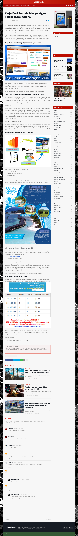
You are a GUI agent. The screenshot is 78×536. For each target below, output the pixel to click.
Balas (9, 432)
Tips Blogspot (63, 146)
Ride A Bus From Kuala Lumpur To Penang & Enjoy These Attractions (37, 371)
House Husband (63, 116)
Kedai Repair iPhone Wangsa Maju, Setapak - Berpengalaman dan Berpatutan (37, 405)
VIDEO (63, 161)
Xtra (63, 185)
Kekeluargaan (63, 123)
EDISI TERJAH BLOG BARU (63, 177)
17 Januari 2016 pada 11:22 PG (16, 471)
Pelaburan (63, 159)
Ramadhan (63, 138)
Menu (7, 2)
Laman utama (8, 9)
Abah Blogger (63, 217)
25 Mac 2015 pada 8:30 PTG (18, 436)
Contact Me (70, 533)
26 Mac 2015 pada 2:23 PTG (18, 462)
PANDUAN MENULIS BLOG (63, 114)
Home (6, 5)
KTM (63, 218)
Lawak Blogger (63, 176)
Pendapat (63, 189)
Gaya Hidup (12, 5)
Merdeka (63, 203)
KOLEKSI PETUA (63, 198)
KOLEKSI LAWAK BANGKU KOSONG (63, 174)
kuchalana (11, 436)
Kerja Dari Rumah (63, 133)
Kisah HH (63, 209)
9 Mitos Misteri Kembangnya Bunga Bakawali (58, 75)
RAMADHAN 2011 (63, 215)
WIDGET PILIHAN (63, 155)
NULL (63, 200)
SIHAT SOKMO (63, 220)
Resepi (17, 5)
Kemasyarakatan (63, 202)
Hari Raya (63, 144)
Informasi (63, 170)
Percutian (63, 131)
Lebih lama (48, 519)
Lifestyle (63, 110)
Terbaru (7, 519)
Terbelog (10, 445)
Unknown (10, 454)
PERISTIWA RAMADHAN (63, 213)
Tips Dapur (23, 5)
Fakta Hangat (63, 120)
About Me (65, 533)
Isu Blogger (63, 190)
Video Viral (63, 226)
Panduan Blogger (63, 207)
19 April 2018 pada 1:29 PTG (24, 479)
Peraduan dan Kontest (63, 196)
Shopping (63, 129)
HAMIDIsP (10, 428)
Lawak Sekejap (63, 172)
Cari (71, 2)
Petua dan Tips (63, 205)
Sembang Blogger (63, 118)
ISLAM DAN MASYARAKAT (63, 192)
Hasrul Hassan (15, 479)
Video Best (63, 162)
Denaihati (10, 462)
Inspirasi (63, 181)
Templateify (12, 533)
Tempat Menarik (63, 127)
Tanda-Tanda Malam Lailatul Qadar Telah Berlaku (59, 60)
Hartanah (63, 151)
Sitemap (60, 533)
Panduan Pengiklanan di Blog (63, 179)
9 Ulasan (19, 20)
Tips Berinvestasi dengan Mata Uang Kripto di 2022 (36, 388)
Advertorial (13, 9)
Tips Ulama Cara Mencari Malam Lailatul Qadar (60, 67)
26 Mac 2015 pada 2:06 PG (18, 453)
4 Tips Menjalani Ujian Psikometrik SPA (60, 99)
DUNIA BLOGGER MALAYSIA (63, 121)
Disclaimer (12, 351)
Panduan (63, 112)
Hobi (28, 5)
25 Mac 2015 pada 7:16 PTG (18, 428)
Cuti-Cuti (33, 5)
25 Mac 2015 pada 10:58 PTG (17, 445)
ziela (9, 471)
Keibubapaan (63, 148)
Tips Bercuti (63, 136)
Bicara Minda (63, 157)
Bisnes (63, 222)
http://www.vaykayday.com (13, 256)
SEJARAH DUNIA (63, 194)
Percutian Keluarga (63, 211)
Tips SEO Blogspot (63, 142)
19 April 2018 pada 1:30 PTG (24, 494)
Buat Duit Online (14, 356)
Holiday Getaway (63, 153)
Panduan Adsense (63, 183)
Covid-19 (63, 164)
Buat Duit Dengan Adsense (63, 168)
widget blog (63, 187)
